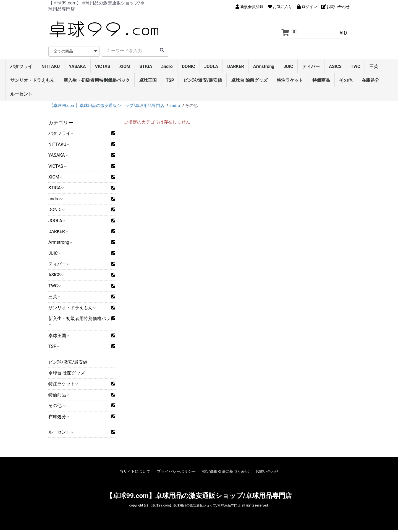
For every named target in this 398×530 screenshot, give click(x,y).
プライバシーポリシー (176, 471)
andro (167, 66)
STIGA (145, 66)
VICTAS (102, 66)
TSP (170, 80)
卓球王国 (148, 80)
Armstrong (263, 66)
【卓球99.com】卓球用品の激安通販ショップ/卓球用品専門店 (199, 496)
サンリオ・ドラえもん (32, 80)
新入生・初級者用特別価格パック (97, 80)
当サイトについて (134, 471)
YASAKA (77, 66)
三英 (373, 66)
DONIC (188, 66)
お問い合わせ (267, 471)
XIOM (124, 66)
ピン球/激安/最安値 (202, 80)
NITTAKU (50, 66)
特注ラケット (290, 80)
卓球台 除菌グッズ (249, 80)
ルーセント (21, 94)
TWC (355, 66)
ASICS (335, 66)
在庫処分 (370, 80)
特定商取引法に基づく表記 (225, 471)
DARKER (235, 66)
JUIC (288, 66)
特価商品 (321, 80)
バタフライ (21, 66)
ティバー (311, 66)
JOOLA (211, 66)
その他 (345, 80)
